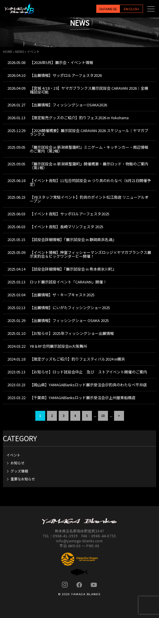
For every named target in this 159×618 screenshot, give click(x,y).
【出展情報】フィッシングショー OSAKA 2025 (69, 320)
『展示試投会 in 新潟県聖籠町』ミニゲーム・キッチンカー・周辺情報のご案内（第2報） (89, 149)
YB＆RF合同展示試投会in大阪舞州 (58, 346)
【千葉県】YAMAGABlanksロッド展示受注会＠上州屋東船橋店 (82, 397)
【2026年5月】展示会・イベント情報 (61, 62)
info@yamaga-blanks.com (79, 540)
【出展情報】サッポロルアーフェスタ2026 (66, 75)
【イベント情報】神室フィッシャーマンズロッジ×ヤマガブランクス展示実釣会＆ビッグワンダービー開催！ (90, 254)
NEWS (19, 51)
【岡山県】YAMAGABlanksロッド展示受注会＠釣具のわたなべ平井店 (88, 384)
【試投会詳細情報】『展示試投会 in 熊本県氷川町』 (73, 269)
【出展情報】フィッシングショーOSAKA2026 (68, 105)
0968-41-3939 (65, 535)
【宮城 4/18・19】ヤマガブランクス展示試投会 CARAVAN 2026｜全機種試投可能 (89, 90)
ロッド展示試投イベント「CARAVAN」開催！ (68, 282)
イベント (13, 454)
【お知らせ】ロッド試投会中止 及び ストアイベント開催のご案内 (88, 372)
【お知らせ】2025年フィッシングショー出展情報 (72, 333)
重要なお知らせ (23, 478)
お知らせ (18, 462)
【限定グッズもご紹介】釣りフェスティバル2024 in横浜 (77, 359)
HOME (7, 51)
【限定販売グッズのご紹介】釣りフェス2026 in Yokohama (79, 117)
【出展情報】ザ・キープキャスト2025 (62, 294)
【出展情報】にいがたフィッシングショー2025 (70, 307)
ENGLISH (131, 9)
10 (103, 415)
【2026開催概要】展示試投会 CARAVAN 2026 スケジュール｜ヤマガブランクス (89, 132)
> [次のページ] (119, 415)
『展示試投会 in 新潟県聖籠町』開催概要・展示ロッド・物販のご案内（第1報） (89, 165)
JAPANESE (108, 9)
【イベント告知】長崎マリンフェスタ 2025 (66, 226)
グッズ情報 (19, 470)
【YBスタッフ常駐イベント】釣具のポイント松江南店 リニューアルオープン (89, 199)
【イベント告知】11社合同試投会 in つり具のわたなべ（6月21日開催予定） (90, 182)
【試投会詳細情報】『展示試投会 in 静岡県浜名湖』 (73, 239)
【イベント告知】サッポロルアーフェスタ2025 (69, 214)
